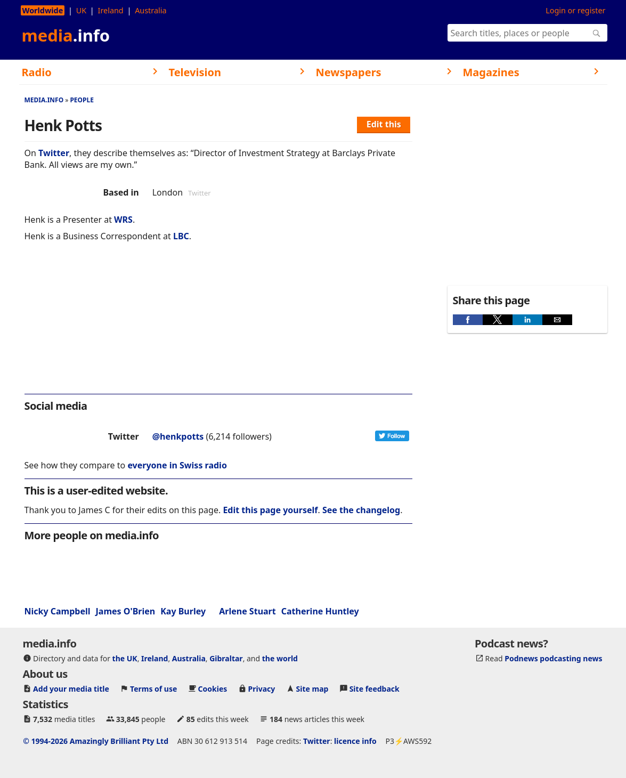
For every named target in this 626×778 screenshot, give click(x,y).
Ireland (111, 10)
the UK (124, 658)
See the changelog (361, 510)
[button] (468, 319)
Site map (312, 689)
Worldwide (42, 10)
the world (280, 658)
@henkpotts (178, 436)
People (82, 99)
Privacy (261, 689)
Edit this (384, 124)
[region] (218, 325)
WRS (123, 219)
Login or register (575, 10)
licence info (355, 741)
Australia (150, 10)
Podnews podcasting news (553, 658)
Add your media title (71, 689)
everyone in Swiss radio (177, 465)
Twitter (53, 153)
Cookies (212, 689)
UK (81, 10)
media (66, 35)
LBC (181, 236)
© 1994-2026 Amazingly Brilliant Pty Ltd (95, 741)
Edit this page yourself (270, 510)
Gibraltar (225, 658)
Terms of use (153, 689)
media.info (44, 99)
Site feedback (374, 689)
